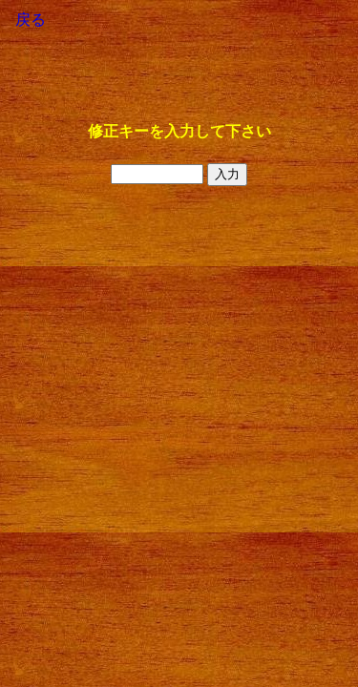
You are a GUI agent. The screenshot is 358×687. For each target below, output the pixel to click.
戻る (30, 19)
